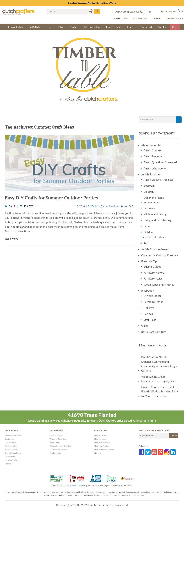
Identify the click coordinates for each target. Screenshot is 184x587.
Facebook (141, 452)
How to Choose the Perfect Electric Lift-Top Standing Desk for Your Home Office (159, 391)
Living (48, 27)
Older (144, 325)
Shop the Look (100, 439)
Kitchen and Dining (155, 214)
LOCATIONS (140, 18)
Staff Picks (150, 319)
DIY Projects (94, 206)
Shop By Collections (102, 442)
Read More (11, 239)
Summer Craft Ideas (110, 206)
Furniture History (154, 272)
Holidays (149, 307)
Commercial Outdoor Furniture (159, 255)
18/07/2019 (28, 206)
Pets (146, 243)
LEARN (156, 18)
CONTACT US (120, 18)
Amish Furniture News (154, 249)
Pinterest (160, 452)
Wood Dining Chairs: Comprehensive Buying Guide (159, 379)
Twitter (148, 452)
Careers (8, 463)
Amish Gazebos (155, 237)
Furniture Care (55, 453)
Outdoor (74, 27)
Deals (174, 27)
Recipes (148, 313)
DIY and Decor (152, 295)
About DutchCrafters (13, 435)
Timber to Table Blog (58, 439)
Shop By (130, 27)
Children (149, 191)
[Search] (179, 119)
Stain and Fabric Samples (104, 449)
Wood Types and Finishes (159, 284)
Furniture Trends (153, 301)
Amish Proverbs (153, 156)
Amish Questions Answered (160, 162)
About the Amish (151, 145)
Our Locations (10, 442)
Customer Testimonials (59, 449)
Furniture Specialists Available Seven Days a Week (92, 3)
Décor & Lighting (92, 27)
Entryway (149, 208)
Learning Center (56, 435)
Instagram (166, 452)
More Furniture (113, 27)
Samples (162, 27)
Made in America (12, 449)
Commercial (146, 27)
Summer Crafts (127, 206)
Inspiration (147, 290)
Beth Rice (11, 206)
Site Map (98, 453)
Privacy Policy (10, 456)
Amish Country (153, 150)
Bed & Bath (34, 27)
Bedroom (149, 185)
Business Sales (11, 446)
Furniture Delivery (12, 460)
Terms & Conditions (13, 453)
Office (61, 27)
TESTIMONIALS (174, 18)
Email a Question (78, 485)
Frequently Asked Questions (61, 446)
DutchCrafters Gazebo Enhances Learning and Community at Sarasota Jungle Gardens (159, 363)
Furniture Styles (153, 278)
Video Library (55, 442)
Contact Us (9, 439)
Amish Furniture (150, 174)
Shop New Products (102, 446)
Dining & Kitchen (15, 27)
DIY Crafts (82, 206)
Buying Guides (152, 266)
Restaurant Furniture (153, 331)
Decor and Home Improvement (154, 200)
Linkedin (173, 452)
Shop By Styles (100, 435)
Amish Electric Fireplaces (158, 179)
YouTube (154, 452)
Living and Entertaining (157, 220)
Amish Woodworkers (156, 168)
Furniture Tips (149, 261)
